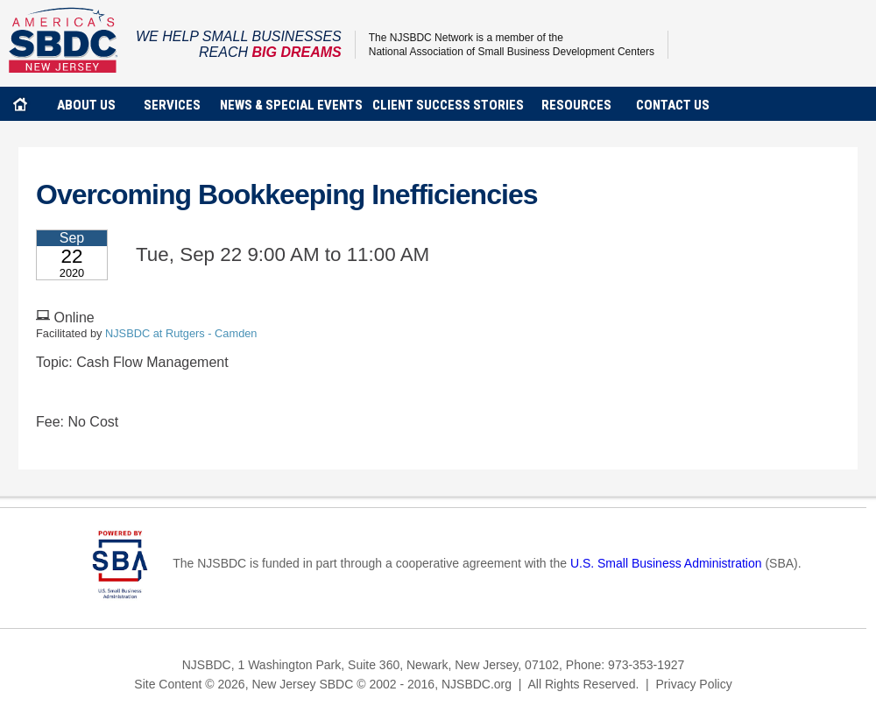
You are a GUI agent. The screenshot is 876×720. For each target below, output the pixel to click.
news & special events (291, 105)
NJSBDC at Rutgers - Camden (181, 333)
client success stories (448, 105)
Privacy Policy (694, 684)
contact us (673, 105)
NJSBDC (63, 40)
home (20, 104)
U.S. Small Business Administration (666, 563)
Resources (576, 105)
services (172, 105)
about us (86, 105)
